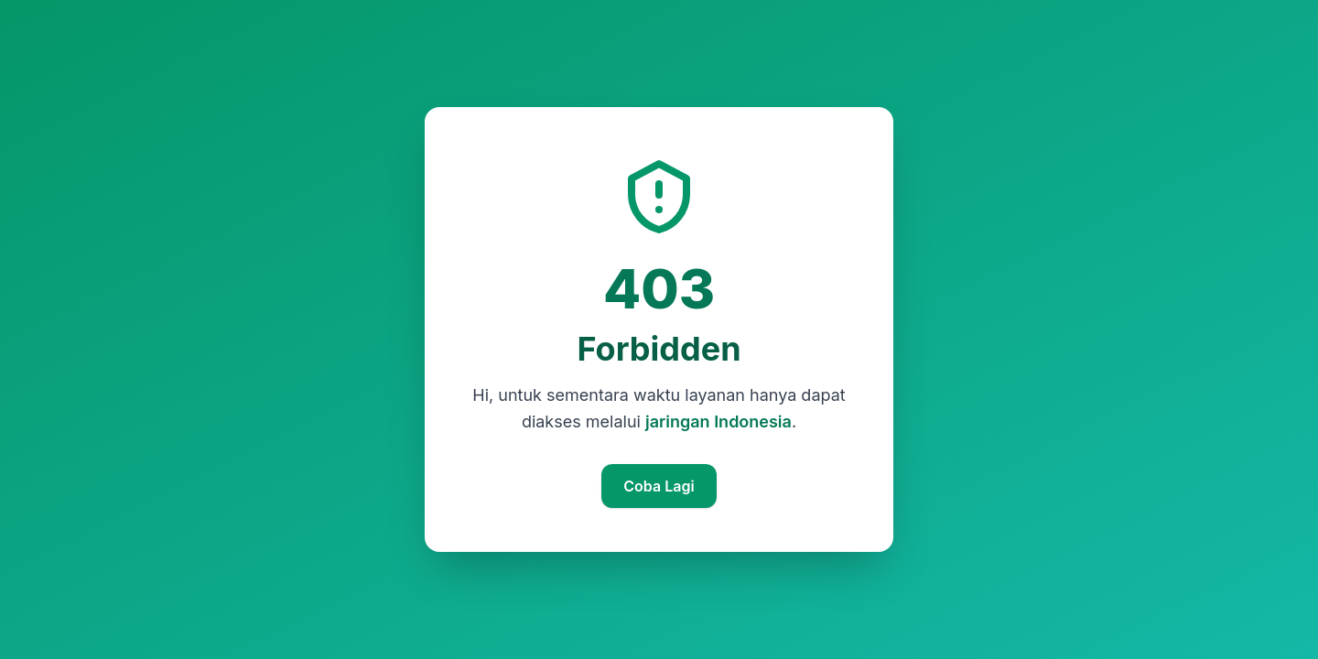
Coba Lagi (658, 486)
